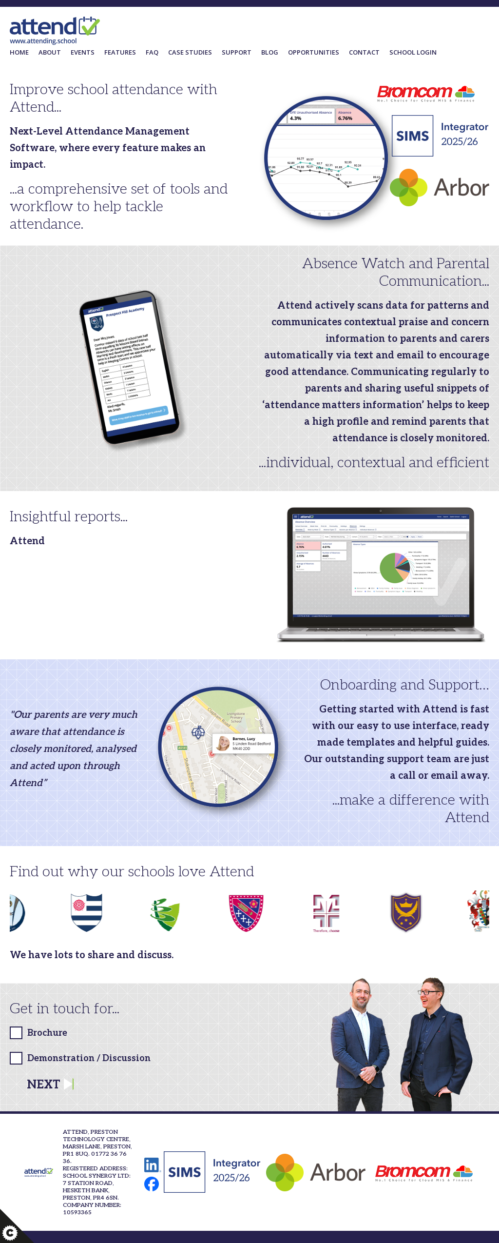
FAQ (152, 52)
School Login (413, 52)
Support (236, 52)
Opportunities (313, 52)
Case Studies (190, 52)
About (49, 52)
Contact (364, 52)
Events (83, 52)
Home (19, 52)
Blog (269, 52)
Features (120, 52)
